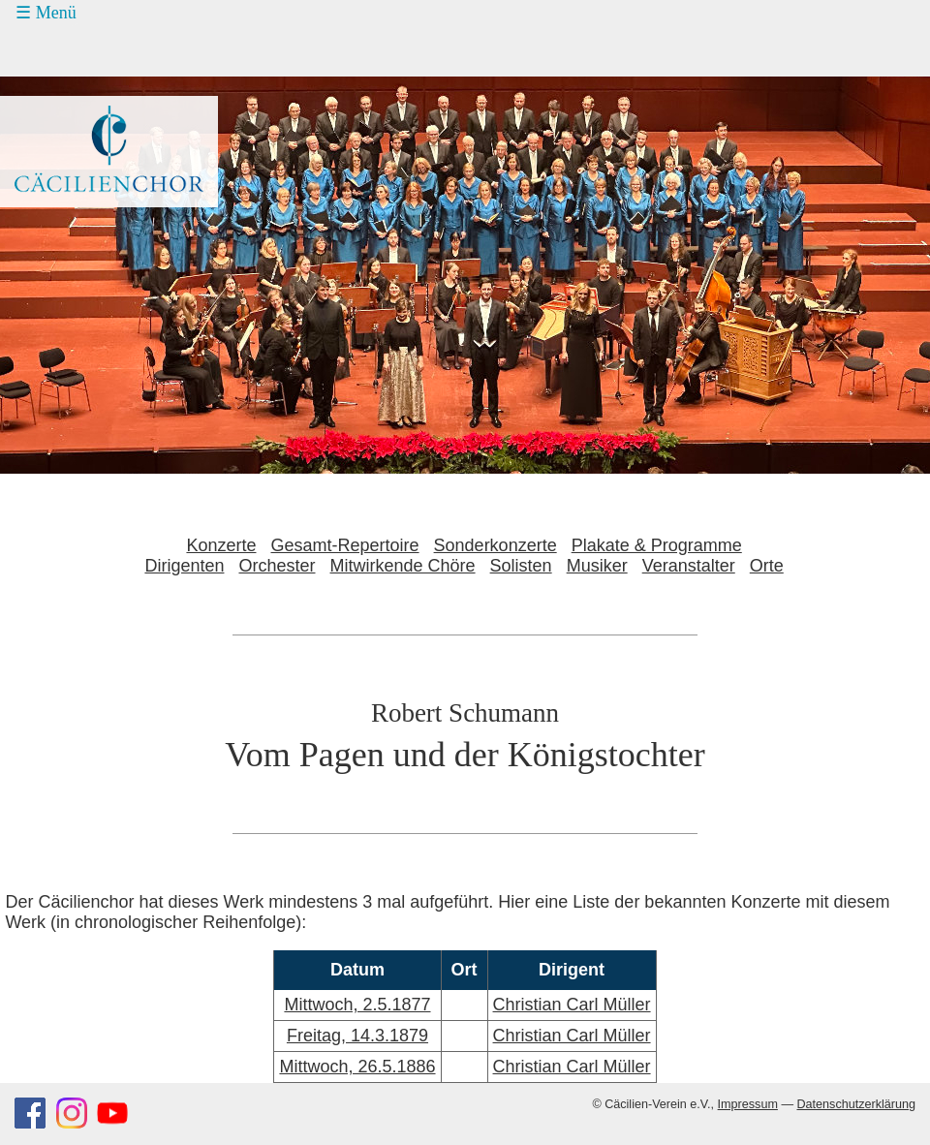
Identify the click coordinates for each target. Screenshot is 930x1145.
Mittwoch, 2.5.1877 (357, 1004)
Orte (767, 565)
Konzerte (221, 545)
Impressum (748, 1104)
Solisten (521, 565)
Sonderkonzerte (495, 545)
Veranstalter (688, 565)
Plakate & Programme (657, 545)
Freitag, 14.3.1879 (357, 1035)
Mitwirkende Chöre (403, 565)
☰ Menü (46, 12)
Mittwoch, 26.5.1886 (357, 1066)
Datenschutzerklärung (855, 1104)
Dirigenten (184, 565)
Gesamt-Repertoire (345, 545)
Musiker (597, 565)
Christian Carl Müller (572, 1004)
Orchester (276, 565)
